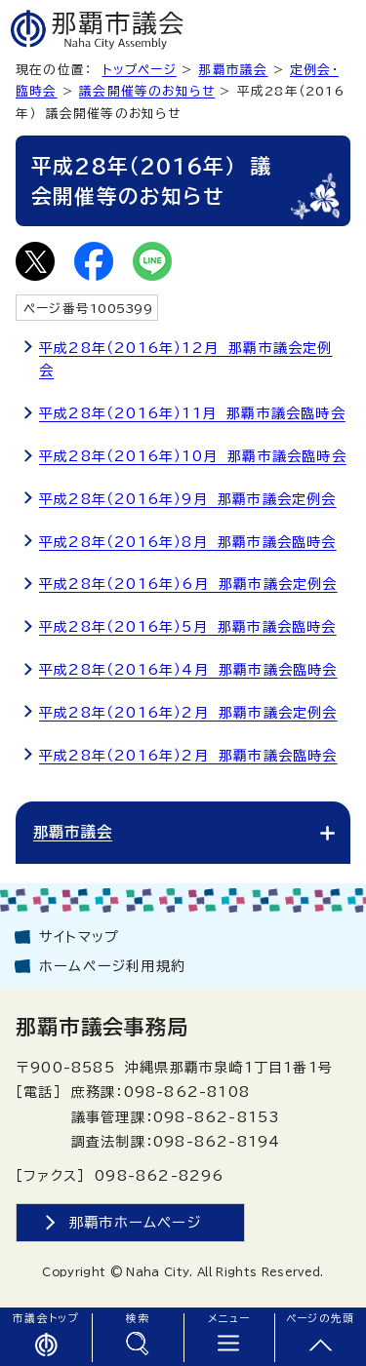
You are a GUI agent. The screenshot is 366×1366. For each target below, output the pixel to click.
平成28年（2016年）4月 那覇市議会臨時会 (188, 670)
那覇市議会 (232, 69)
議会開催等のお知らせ (147, 91)
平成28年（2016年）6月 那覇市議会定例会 (188, 584)
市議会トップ (45, 1318)
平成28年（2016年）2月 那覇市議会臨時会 (188, 755)
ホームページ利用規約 (112, 966)
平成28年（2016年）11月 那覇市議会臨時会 (192, 413)
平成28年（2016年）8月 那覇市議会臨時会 (188, 542)
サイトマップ (79, 937)
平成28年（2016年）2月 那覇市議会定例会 (188, 713)
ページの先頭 (320, 1318)
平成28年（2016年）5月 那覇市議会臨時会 (188, 627)
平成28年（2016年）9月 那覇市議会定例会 (188, 499)
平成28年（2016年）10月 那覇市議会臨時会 (192, 456)
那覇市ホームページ (135, 1222)
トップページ (139, 69)
